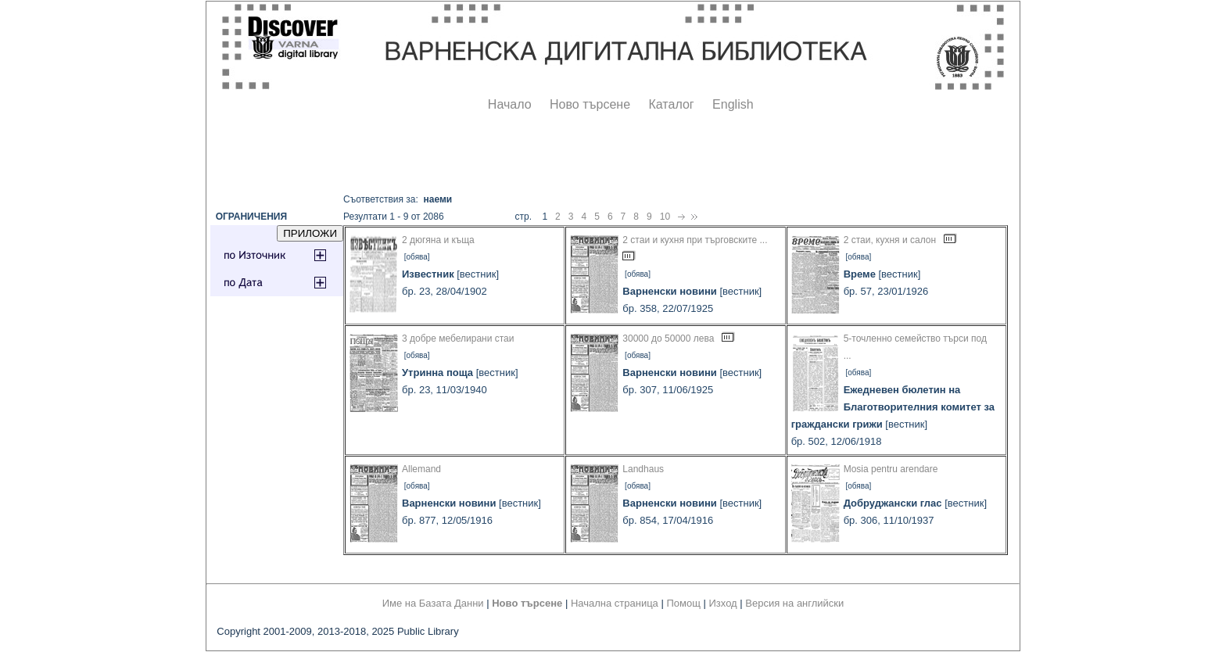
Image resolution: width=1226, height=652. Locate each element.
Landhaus (643, 469)
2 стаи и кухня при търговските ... (694, 240)
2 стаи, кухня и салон (890, 240)
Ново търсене (590, 104)
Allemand (421, 469)
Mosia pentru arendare (891, 469)
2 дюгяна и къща (438, 240)
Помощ (683, 603)
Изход (723, 603)
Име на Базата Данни (433, 603)
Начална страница (614, 603)
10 (665, 216)
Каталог (671, 104)
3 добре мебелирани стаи (458, 338)
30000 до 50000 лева (668, 338)
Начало (510, 104)
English (732, 104)
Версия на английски (794, 603)
